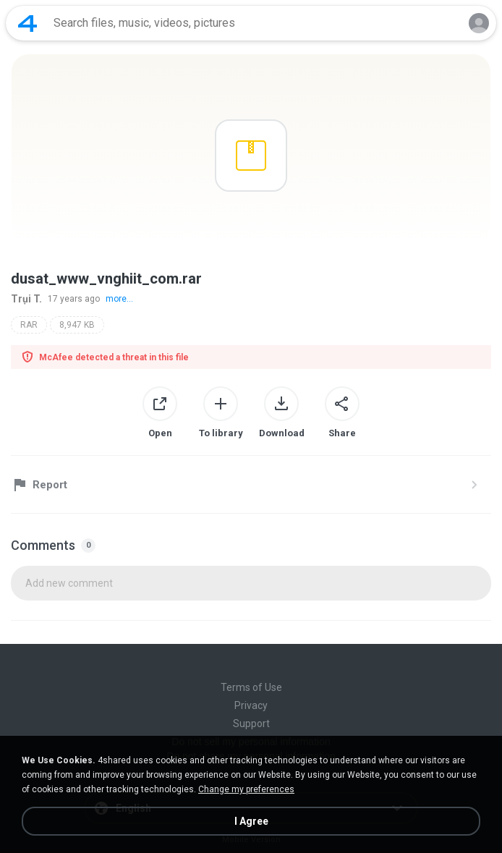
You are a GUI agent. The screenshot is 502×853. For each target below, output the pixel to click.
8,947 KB (77, 325)
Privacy (251, 705)
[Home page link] (27, 23)
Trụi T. (26, 299)
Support (251, 723)
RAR (29, 325)
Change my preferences (246, 789)
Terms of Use (251, 687)
